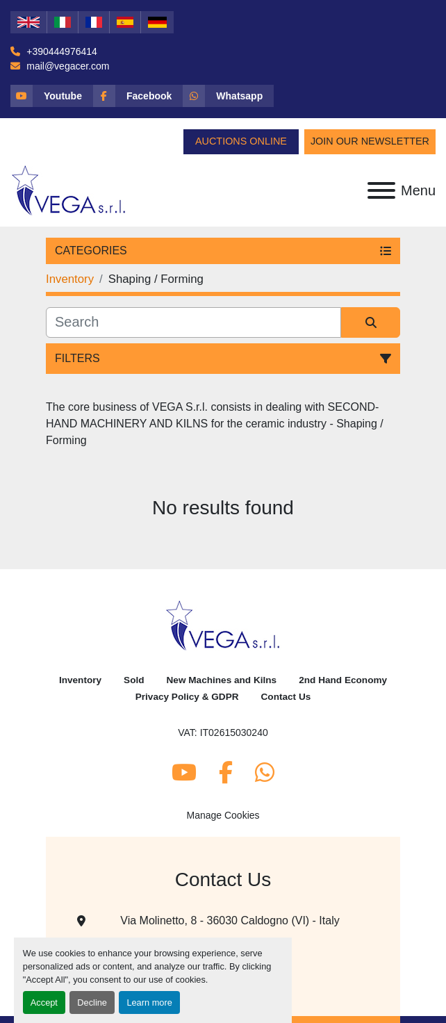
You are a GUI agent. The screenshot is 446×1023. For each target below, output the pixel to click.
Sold (134, 680)
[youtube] (51, 96)
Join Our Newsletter (370, 141)
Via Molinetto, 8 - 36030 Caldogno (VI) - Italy (229, 920)
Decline (92, 1002)
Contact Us (286, 696)
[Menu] (381, 190)
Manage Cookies (222, 815)
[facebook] (138, 96)
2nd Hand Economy (343, 680)
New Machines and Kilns (222, 680)
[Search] (193, 322)
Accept (44, 1002)
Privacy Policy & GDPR (187, 696)
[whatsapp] (228, 96)
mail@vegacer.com (66, 66)
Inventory (80, 680)
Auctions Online (241, 141)
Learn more (149, 1002)
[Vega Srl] (223, 625)
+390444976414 (60, 51)
